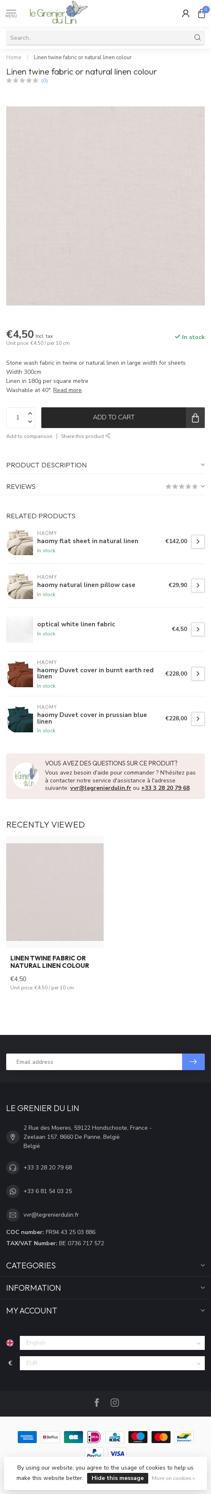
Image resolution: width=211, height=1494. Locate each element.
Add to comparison (29, 436)
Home (13, 57)
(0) (44, 80)
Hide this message (118, 1478)
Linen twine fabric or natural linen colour (83, 57)
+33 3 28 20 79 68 (165, 788)
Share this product (86, 436)
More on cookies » (173, 1478)
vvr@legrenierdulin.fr (100, 788)
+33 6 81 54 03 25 (48, 1191)
